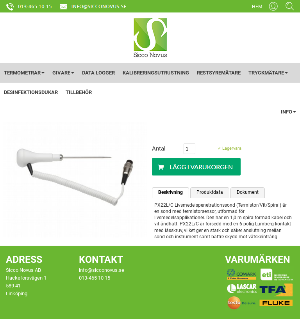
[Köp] (196, 166)
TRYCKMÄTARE (268, 73)
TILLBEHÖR (79, 92)
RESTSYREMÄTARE (219, 73)
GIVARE (63, 73)
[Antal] (189, 149)
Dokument (248, 192)
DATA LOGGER (98, 73)
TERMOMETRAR (24, 73)
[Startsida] (150, 37)
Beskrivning (170, 192)
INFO (288, 112)
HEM (257, 6)
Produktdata (209, 192)
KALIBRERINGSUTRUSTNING (156, 73)
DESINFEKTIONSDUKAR (31, 92)
